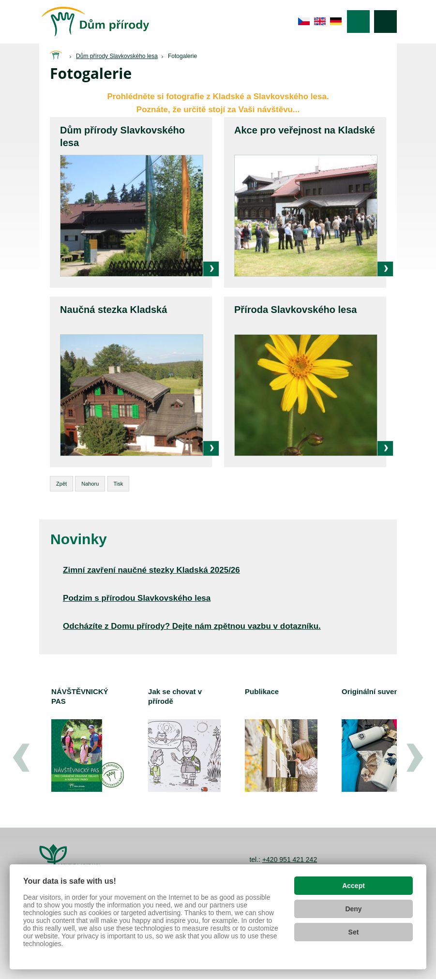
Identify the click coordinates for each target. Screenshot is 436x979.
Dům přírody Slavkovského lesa (117, 56)
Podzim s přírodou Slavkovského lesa (136, 598)
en (320, 21)
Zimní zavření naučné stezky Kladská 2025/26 (151, 570)
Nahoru (90, 484)
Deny (353, 909)
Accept (353, 886)
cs (304, 21)
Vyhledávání (385, 21)
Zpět (61, 484)
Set (353, 932)
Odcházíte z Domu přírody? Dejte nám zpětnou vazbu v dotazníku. (192, 626)
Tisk (118, 484)
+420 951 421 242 (289, 859)
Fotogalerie (182, 56)
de (336, 21)
